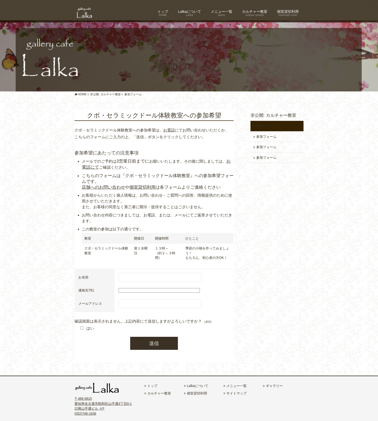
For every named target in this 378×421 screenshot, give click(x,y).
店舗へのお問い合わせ (103, 187)
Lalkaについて (197, 386)
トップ (152, 386)
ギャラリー (274, 386)
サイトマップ (236, 393)
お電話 (169, 130)
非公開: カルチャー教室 (273, 115)
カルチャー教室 (159, 393)
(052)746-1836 (85, 413)
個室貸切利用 (142, 187)
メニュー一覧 (236, 386)
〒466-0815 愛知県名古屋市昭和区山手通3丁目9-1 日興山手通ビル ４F (103, 403)
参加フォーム (266, 126)
